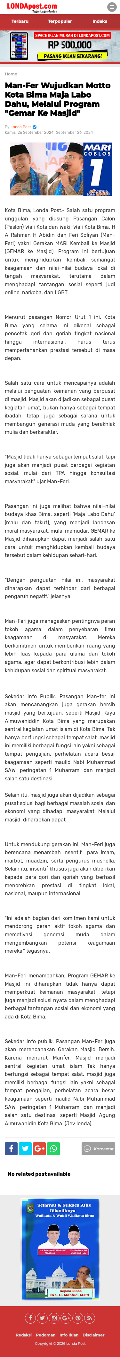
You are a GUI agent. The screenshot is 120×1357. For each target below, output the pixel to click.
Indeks (99, 21)
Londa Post (75, 1343)
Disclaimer (93, 1335)
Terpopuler (60, 21)
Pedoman (45, 1335)
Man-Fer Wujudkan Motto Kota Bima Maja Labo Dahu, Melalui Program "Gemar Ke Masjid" (57, 99)
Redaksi (24, 1335)
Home (11, 74)
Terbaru (20, 21)
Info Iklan (69, 1335)
